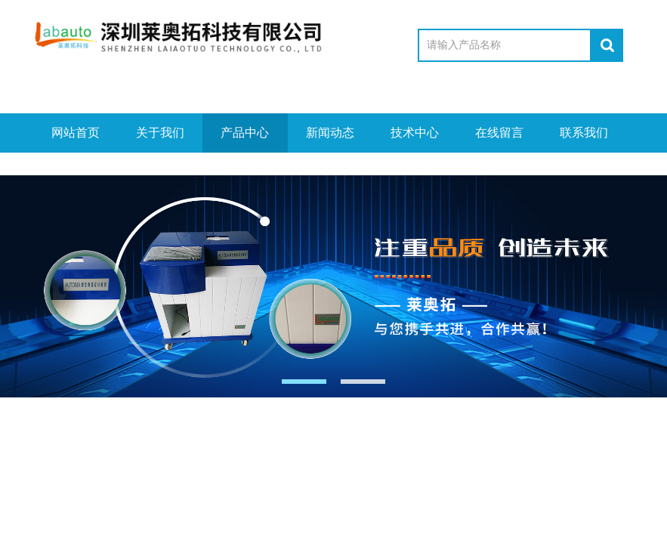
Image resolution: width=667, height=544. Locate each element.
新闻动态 (330, 132)
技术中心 (415, 132)
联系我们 (584, 132)
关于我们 (160, 132)
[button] (304, 381)
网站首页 (75, 132)
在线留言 (499, 132)
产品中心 (245, 132)
